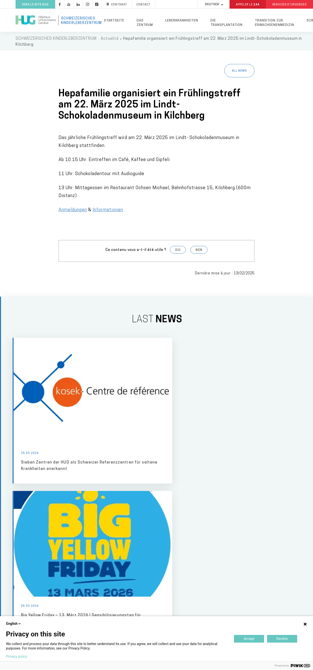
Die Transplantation (226, 23)
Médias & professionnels (119, 513)
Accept (249, 639)
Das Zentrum (145, 23)
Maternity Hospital (176, 533)
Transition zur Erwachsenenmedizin (274, 23)
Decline (282, 639)
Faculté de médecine (249, 580)
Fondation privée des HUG (255, 527)
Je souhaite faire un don (253, 540)
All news (239, 71)
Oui (178, 250)
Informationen (108, 210)
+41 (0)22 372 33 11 (45, 612)
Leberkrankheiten (181, 20)
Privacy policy (16, 656)
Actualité (110, 39)
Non (199, 250)
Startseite (114, 20)
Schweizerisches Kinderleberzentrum (79, 21)
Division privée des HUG (252, 615)
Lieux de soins (175, 513)
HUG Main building (175, 523)
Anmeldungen (73, 210)
